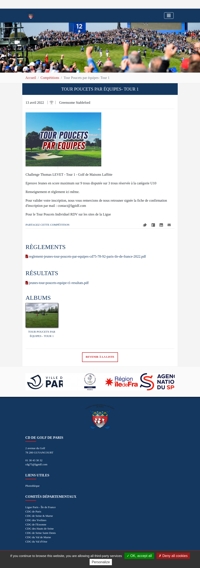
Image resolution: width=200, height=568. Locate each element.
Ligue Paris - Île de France (40, 507)
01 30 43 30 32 (33, 460)
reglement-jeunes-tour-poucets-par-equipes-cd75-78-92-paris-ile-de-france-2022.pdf (86, 256)
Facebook (153, 225)
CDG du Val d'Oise (36, 541)
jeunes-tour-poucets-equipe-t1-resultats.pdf (57, 283)
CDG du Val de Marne (38, 537)
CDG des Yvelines (35, 520)
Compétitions (49, 78)
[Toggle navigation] (169, 15)
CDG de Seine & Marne (39, 515)
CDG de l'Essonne (35, 524)
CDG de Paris (33, 511)
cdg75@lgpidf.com (36, 464)
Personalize (101, 562)
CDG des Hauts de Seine (39, 528)
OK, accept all (139, 556)
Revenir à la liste (100, 356)
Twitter (145, 225)
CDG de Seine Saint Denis (40, 532)
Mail (169, 225)
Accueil (30, 78)
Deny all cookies (173, 556)
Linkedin (161, 225)
